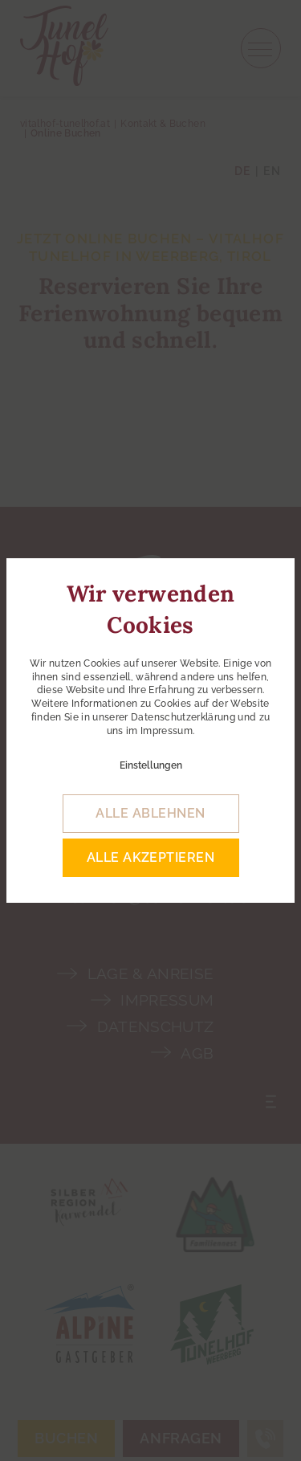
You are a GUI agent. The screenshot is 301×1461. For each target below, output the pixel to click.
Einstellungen (151, 765)
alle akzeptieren (151, 857)
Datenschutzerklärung (183, 717)
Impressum (166, 731)
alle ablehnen (150, 813)
